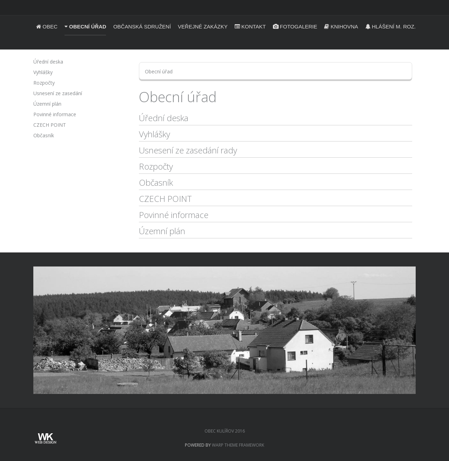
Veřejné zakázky (203, 26)
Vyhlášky (154, 134)
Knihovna (341, 26)
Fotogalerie (295, 26)
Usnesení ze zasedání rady (188, 150)
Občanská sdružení (142, 26)
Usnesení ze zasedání (57, 93)
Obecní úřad (85, 26)
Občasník (156, 182)
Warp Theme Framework (238, 445)
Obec (47, 26)
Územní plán (162, 231)
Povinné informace (173, 214)
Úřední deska (163, 118)
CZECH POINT (165, 198)
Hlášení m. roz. (390, 26)
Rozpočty (156, 166)
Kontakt (250, 26)
